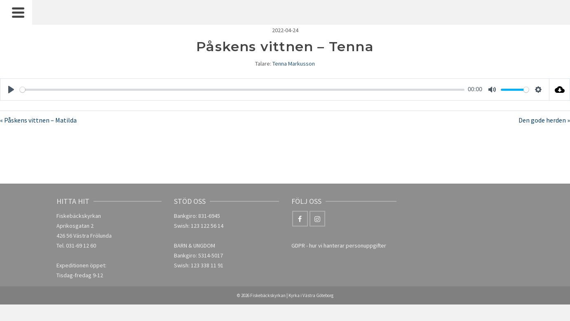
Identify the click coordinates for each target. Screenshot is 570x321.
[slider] (242, 90)
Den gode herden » (544, 120)
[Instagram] (317, 219)
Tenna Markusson (293, 63)
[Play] (11, 89)
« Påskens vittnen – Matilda (38, 120)
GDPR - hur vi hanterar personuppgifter (338, 245)
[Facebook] (300, 219)
